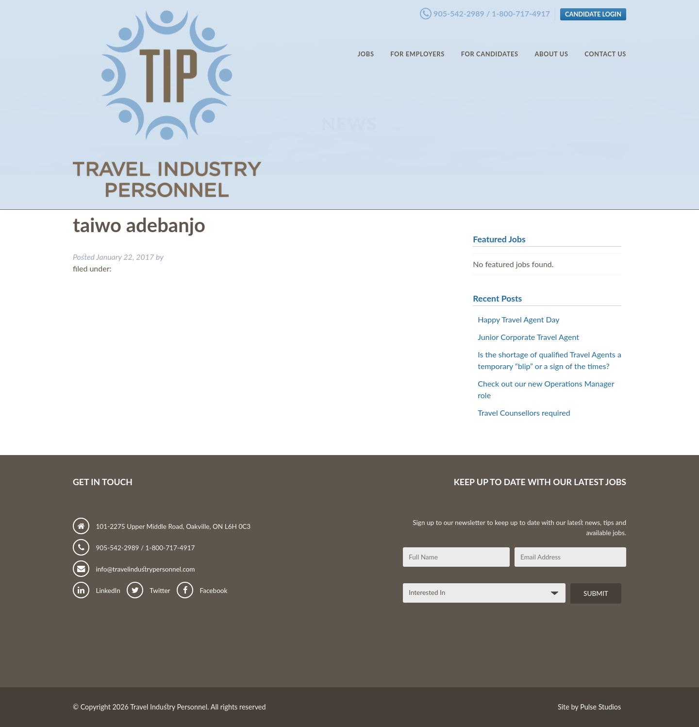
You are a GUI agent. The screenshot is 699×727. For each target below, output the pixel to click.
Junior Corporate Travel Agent (528, 336)
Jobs (366, 44)
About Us (551, 44)
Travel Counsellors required (524, 412)
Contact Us (605, 44)
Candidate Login (593, 11)
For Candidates (489, 44)
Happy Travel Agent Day (518, 319)
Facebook (202, 590)
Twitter (148, 590)
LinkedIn (96, 590)
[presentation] (476, 649)
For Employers (417, 44)
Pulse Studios (600, 707)
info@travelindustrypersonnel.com (134, 569)
